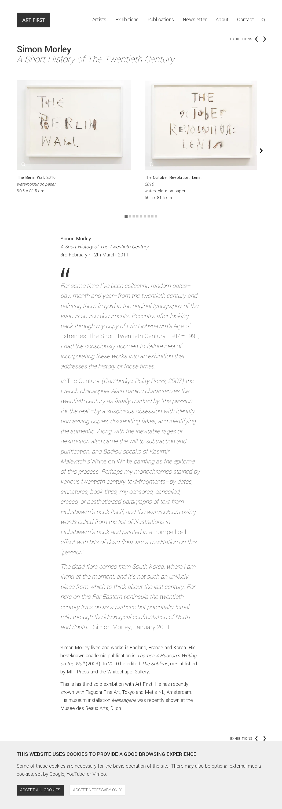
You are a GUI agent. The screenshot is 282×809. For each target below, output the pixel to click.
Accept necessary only (97, 790)
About (222, 19)
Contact (245, 19)
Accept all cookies (40, 790)
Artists (99, 19)
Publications (161, 19)
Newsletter (195, 19)
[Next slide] (260, 150)
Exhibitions (127, 19)
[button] (259, 20)
